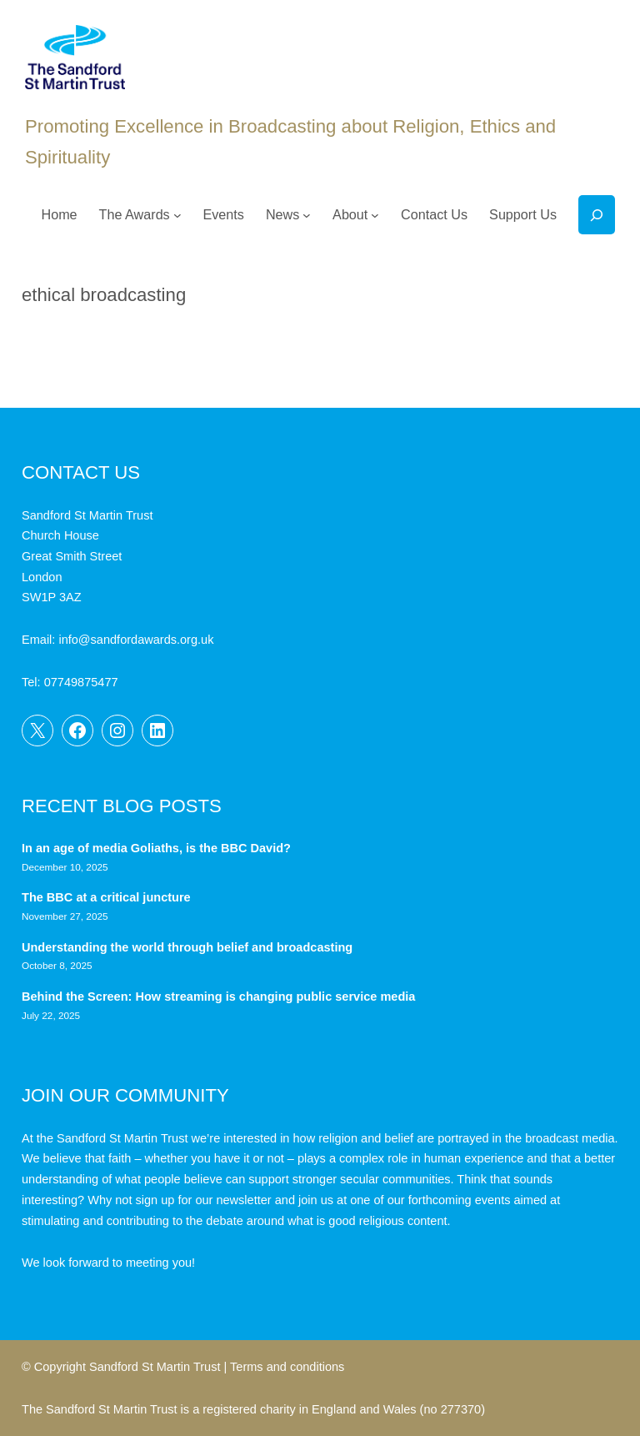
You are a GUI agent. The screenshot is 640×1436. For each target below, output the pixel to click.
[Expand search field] (596, 214)
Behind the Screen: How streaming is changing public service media (218, 996)
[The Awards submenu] (177, 215)
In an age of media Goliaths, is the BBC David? (158, 848)
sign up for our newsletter (204, 1200)
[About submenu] (375, 215)
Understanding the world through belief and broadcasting (187, 947)
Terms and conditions (287, 1366)
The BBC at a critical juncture (106, 897)
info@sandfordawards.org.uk (135, 639)
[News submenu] (306, 215)
